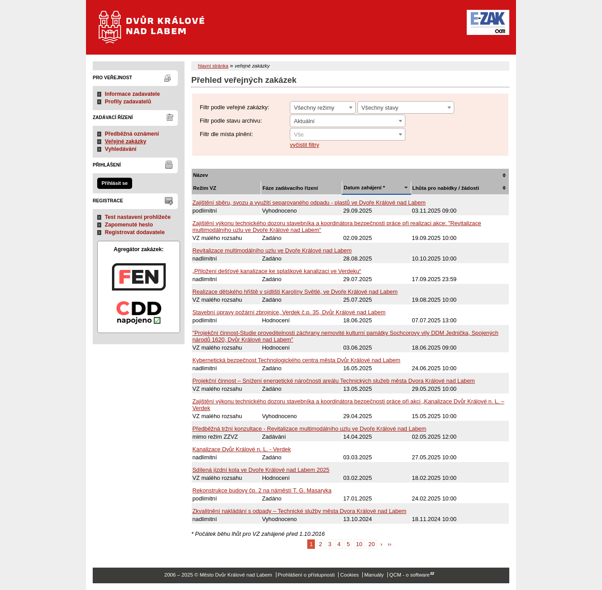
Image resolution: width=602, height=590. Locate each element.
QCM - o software (409, 574)
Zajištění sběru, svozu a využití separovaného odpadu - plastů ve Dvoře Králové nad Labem (309, 202)
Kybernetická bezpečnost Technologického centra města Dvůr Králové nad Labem (296, 360)
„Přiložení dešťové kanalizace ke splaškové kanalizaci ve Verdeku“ (277, 271)
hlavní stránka (213, 65)
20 (372, 544)
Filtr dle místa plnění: (226, 134)
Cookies (349, 574)
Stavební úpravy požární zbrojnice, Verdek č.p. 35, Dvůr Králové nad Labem (289, 312)
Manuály (374, 574)
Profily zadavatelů (128, 101)
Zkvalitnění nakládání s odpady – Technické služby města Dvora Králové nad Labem (300, 511)
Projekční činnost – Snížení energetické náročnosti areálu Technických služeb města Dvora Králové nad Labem (334, 380)
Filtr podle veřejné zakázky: (234, 107)
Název (200, 175)
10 (359, 544)
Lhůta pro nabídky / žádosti (446, 188)
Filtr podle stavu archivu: (231, 120)
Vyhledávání (121, 149)
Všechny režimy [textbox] (314, 107)
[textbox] (347, 134)
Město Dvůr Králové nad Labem (157, 31)
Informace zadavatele (132, 94)
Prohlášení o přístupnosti (306, 574)
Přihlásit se (115, 183)
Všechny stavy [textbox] (380, 107)
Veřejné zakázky (125, 141)
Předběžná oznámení (132, 134)
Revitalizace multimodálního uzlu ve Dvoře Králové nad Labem (272, 250)
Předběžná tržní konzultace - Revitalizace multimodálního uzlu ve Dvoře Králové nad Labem (309, 428)
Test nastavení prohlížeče (138, 217)
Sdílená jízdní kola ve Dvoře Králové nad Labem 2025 (261, 469)
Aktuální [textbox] (304, 121)
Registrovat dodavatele (135, 232)
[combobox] (323, 107)
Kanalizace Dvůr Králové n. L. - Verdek (242, 449)
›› (389, 544)
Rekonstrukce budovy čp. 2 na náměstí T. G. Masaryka (262, 490)
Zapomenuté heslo (129, 225)
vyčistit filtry (304, 144)
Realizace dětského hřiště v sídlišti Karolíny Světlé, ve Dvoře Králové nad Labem (295, 291)
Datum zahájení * (364, 187)
